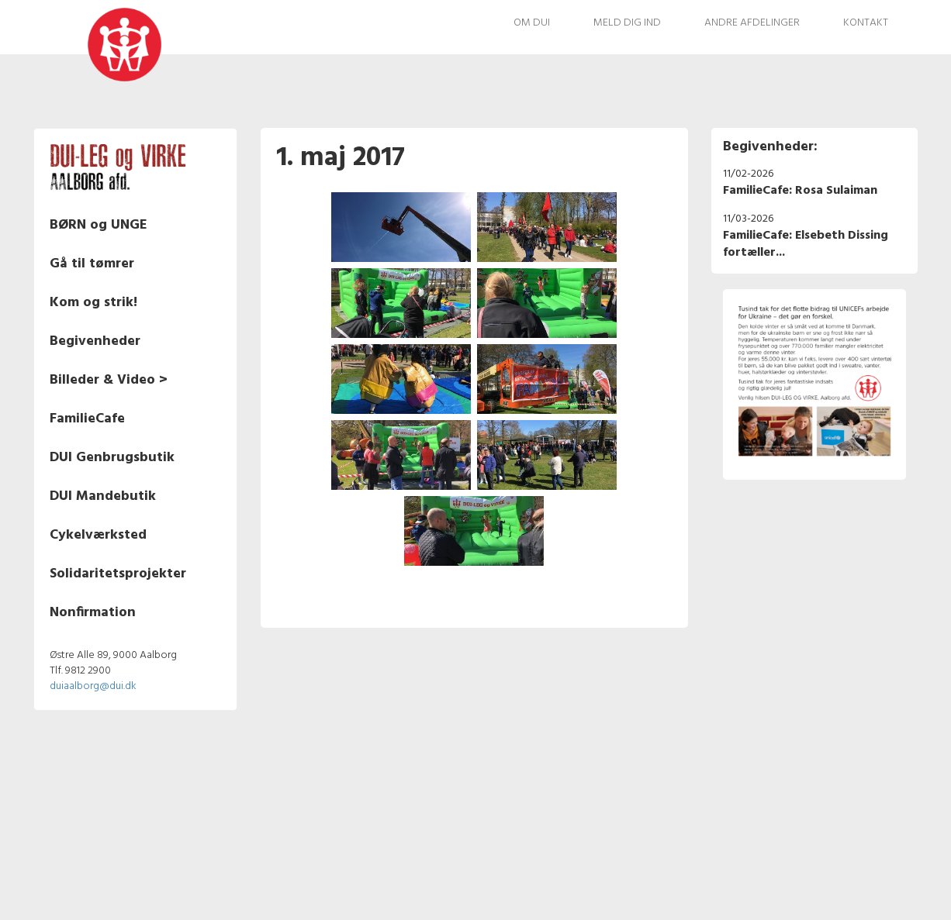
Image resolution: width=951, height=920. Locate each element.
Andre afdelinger (752, 23)
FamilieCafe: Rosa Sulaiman (800, 191)
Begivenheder (95, 341)
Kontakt (865, 23)
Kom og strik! (93, 302)
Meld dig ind (627, 23)
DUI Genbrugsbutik (112, 457)
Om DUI (532, 23)
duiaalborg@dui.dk (93, 686)
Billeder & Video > (109, 380)
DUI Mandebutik (103, 496)
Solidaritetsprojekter (118, 574)
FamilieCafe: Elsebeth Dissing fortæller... (805, 245)
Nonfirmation (93, 612)
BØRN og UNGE (98, 225)
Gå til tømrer (92, 264)
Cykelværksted (98, 535)
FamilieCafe (87, 419)
